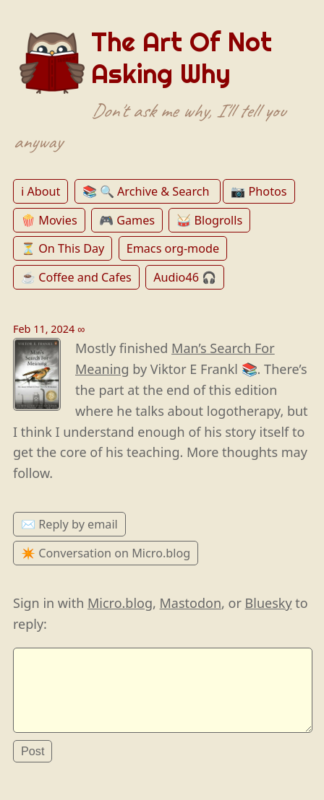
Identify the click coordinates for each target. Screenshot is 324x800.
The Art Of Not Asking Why (181, 58)
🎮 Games (127, 220)
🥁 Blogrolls (209, 220)
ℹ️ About (40, 191)
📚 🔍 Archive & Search (147, 191)
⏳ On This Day (62, 248)
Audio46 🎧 (184, 277)
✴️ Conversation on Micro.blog (105, 553)
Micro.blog (120, 603)
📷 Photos (258, 191)
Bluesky (268, 603)
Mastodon (191, 603)
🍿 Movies (49, 220)
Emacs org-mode (173, 248)
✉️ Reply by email (69, 524)
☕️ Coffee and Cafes (76, 277)
